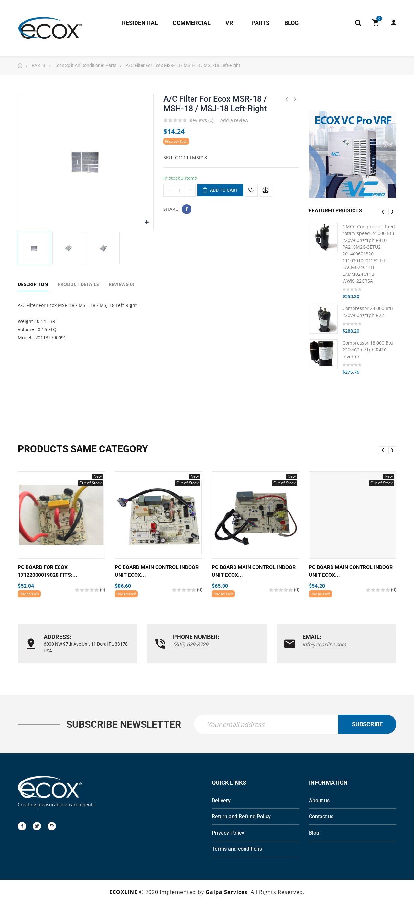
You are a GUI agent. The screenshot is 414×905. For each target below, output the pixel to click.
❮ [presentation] (383, 211)
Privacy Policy (228, 833)
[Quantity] (179, 190)
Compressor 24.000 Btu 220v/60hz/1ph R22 (368, 311)
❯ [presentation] (392, 211)
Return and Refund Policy (241, 817)
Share (186, 209)
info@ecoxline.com (324, 644)
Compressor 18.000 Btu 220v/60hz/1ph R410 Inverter (368, 350)
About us (319, 801)
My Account (393, 23)
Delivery (221, 801)
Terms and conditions (237, 849)
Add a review (234, 120)
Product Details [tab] (78, 284)
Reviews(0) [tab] (121, 284)
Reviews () (201, 120)
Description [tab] (33, 284)
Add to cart (220, 190)
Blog (314, 833)
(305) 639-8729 (190, 644)
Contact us (321, 817)
